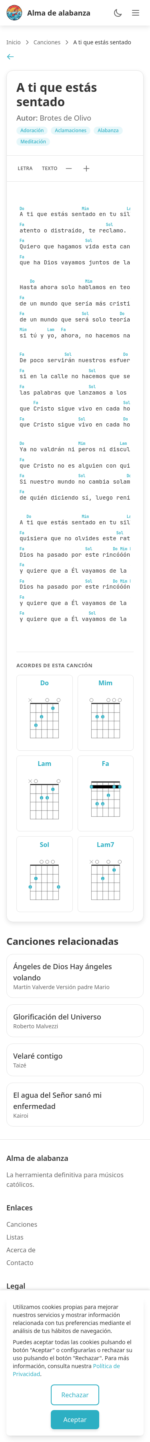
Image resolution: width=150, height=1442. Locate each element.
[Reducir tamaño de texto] (69, 169)
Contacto (20, 1262)
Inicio (13, 42)
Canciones (47, 42)
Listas (15, 1237)
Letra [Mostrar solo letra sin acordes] (25, 168)
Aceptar (74, 1419)
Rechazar (75, 1394)
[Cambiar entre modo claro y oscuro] (118, 13)
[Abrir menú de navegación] (136, 13)
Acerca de (21, 1250)
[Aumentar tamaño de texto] (86, 169)
